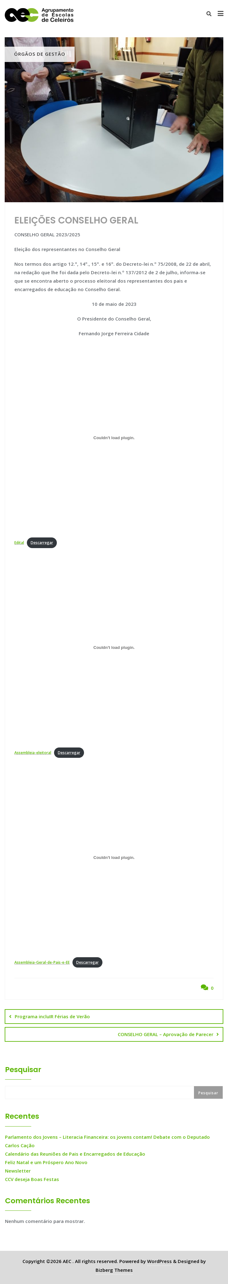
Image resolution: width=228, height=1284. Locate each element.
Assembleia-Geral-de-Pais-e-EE (42, 962)
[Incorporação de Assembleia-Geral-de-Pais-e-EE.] (114, 857)
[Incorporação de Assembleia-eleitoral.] (114, 648)
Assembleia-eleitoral (32, 752)
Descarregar (42, 542)
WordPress (159, 1261)
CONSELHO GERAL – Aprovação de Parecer (165, 1034)
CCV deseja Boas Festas (32, 1179)
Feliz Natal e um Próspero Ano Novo (46, 1162)
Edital (19, 542)
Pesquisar (23, 1069)
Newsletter (18, 1171)
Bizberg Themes (114, 1270)
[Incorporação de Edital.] (114, 438)
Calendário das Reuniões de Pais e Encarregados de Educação (75, 1154)
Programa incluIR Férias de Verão (52, 1016)
